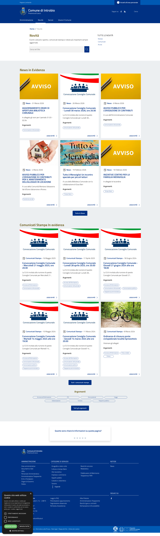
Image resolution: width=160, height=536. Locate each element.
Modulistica (84, 472)
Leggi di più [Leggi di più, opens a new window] (19, 509)
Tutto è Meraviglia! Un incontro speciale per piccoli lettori (78, 176)
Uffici (23, 474)
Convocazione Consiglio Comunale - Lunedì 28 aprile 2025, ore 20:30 (79, 264)
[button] (65, 490)
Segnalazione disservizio (58, 506)
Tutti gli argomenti (80, 411)
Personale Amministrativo (30, 477)
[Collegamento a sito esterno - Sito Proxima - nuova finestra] (115, 532)
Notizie (100, 39)
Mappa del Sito (63, 532)
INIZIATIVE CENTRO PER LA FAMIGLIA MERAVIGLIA (116, 176)
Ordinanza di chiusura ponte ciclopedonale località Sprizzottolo (120, 340)
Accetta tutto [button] (10, 526)
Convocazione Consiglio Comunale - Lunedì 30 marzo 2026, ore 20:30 (79, 109)
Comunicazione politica (111, 291)
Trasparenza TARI (86, 479)
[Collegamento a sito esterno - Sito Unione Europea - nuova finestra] (132, 532)
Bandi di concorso (87, 469)
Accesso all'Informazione (30, 285)
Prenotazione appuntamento (60, 504)
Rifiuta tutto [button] (24, 526)
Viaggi (116, 400)
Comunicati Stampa (33, 258)
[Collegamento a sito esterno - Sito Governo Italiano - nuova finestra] (121, 532)
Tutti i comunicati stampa (80, 385)
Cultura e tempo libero (59, 472)
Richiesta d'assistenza (57, 509)
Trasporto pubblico (104, 404)
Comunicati (102, 41)
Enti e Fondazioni (27, 482)
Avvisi (100, 44)
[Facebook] (116, 11)
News (28, 103)
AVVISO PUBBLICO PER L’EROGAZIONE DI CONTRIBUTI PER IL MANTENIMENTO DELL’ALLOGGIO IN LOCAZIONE (37, 178)
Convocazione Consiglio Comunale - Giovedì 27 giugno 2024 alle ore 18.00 (120, 265)
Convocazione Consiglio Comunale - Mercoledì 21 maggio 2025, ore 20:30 (38, 265)
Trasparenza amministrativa (112, 295)
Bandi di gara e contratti (88, 506)
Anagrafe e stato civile (59, 469)
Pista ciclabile (126, 356)
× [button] (30, 494)
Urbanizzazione (55, 404)
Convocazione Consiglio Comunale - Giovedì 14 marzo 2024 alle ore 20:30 (79, 342)
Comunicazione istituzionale (31, 130)
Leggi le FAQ (54, 501)
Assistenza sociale (28, 199)
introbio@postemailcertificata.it (32, 521)
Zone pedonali (92, 400)
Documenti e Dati (27, 472)
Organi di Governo (27, 485)
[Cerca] (137, 11)
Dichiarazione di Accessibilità (89, 509)
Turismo (80, 404)
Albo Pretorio (84, 501)
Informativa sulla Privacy (43, 532)
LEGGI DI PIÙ (52, 136)
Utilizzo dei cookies (74, 532)
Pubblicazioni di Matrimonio (90, 476)
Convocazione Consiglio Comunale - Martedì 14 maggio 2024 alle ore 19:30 (38, 342)
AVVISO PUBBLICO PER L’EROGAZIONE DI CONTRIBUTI (118, 109)
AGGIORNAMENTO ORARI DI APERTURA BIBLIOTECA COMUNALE (35, 110)
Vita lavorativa (56, 475)
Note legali (54, 532)
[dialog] (17, 513)
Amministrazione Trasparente (31, 479)
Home (32, 28)
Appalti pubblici (57, 481)
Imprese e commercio (59, 478)
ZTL (68, 400)
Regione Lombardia (25, 2)
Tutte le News (80, 213)
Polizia (108, 359)
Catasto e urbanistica (59, 484)
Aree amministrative (28, 469)
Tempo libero (68, 194)
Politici (23, 487)
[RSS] (120, 11)
